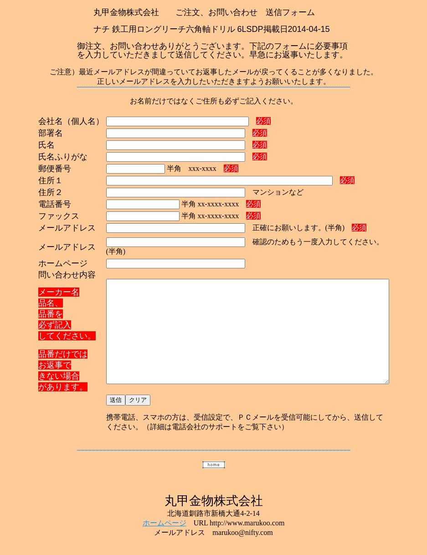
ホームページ (164, 517)
